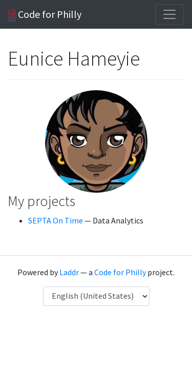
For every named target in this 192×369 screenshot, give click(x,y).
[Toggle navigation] (169, 14)
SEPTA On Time (55, 220)
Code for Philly (44, 15)
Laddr (69, 272)
